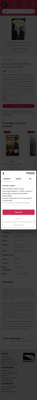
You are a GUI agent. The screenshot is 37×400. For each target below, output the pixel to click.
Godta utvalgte (18, 225)
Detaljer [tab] (18, 179)
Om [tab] (30, 179)
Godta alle (18, 212)
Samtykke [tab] (6, 179)
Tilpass (18, 218)
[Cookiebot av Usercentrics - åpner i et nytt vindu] (26, 173)
